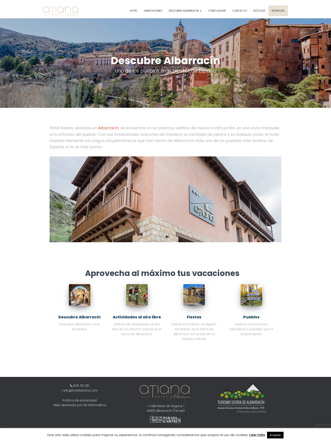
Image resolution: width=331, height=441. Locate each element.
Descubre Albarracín (185, 10)
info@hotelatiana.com (81, 390)
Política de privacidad (80, 400)
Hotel (133, 10)
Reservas (278, 10)
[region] (165, 63)
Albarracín (108, 128)
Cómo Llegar (217, 10)
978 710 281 (81, 386)
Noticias (259, 10)
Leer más (257, 435)
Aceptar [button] (275, 435)
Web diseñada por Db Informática (79, 405)
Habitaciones (153, 10)
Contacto (239, 10)
